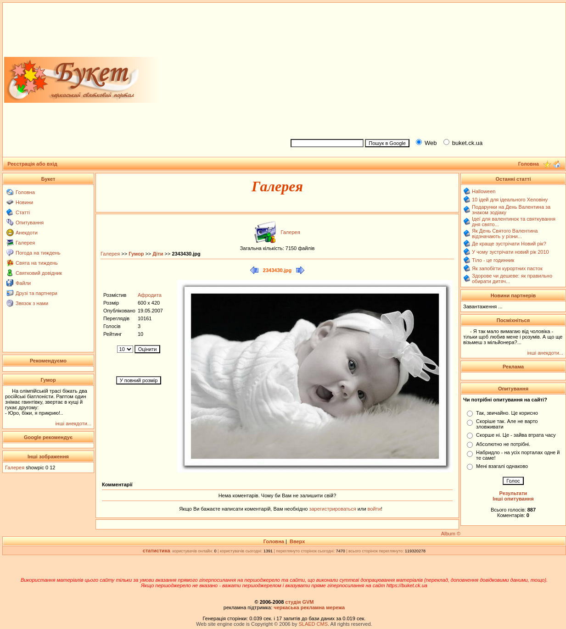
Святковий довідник (39, 273)
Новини (24, 202)
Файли (23, 283)
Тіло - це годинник (493, 260)
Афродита (150, 295)
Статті (23, 212)
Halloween (483, 191)
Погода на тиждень (38, 253)
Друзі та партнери (36, 293)
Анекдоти (27, 232)
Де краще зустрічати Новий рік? (509, 243)
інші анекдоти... (73, 423)
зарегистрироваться (333, 509)
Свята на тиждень (37, 263)
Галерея (25, 242)
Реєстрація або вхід (32, 164)
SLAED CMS (313, 624)
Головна (25, 192)
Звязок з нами (32, 303)
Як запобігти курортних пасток (507, 268)
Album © (450, 533)
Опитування (30, 222)
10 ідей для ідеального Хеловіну (510, 199)
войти (373, 509)
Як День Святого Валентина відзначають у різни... (505, 233)
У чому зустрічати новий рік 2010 (510, 252)
